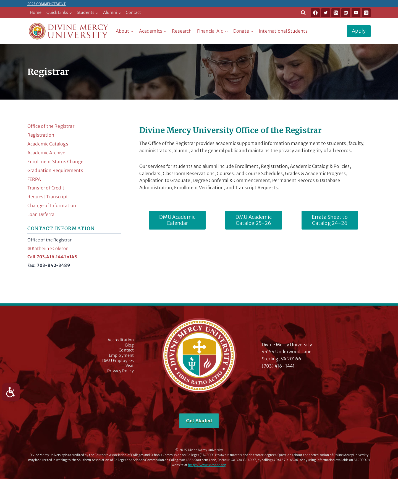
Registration (40, 135)
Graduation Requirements (55, 170)
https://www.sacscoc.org (207, 465)
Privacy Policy (120, 370)
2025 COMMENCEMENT (46, 4)
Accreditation (121, 339)
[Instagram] (335, 12)
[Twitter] (325, 12)
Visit (129, 365)
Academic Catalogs (47, 144)
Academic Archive (46, 152)
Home (36, 12)
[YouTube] (356, 12)
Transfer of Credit (45, 188)
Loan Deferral (41, 214)
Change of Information (51, 205)
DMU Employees (118, 360)
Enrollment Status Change (55, 161)
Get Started (199, 420)
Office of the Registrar (50, 126)
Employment (121, 355)
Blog (129, 345)
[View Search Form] (303, 13)
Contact (133, 12)
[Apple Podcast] (366, 12)
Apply (359, 31)
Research (182, 31)
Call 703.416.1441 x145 (52, 256)
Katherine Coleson (48, 248)
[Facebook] (315, 12)
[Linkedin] (345, 12)
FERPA (34, 179)
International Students (283, 31)
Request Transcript (47, 196)
